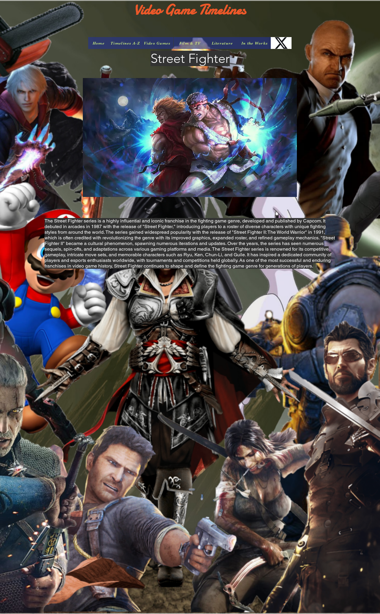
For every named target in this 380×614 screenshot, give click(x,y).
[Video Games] (157, 43)
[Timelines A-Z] (125, 43)
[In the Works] (254, 43)
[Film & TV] (190, 43)
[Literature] (222, 43)
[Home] (98, 43)
